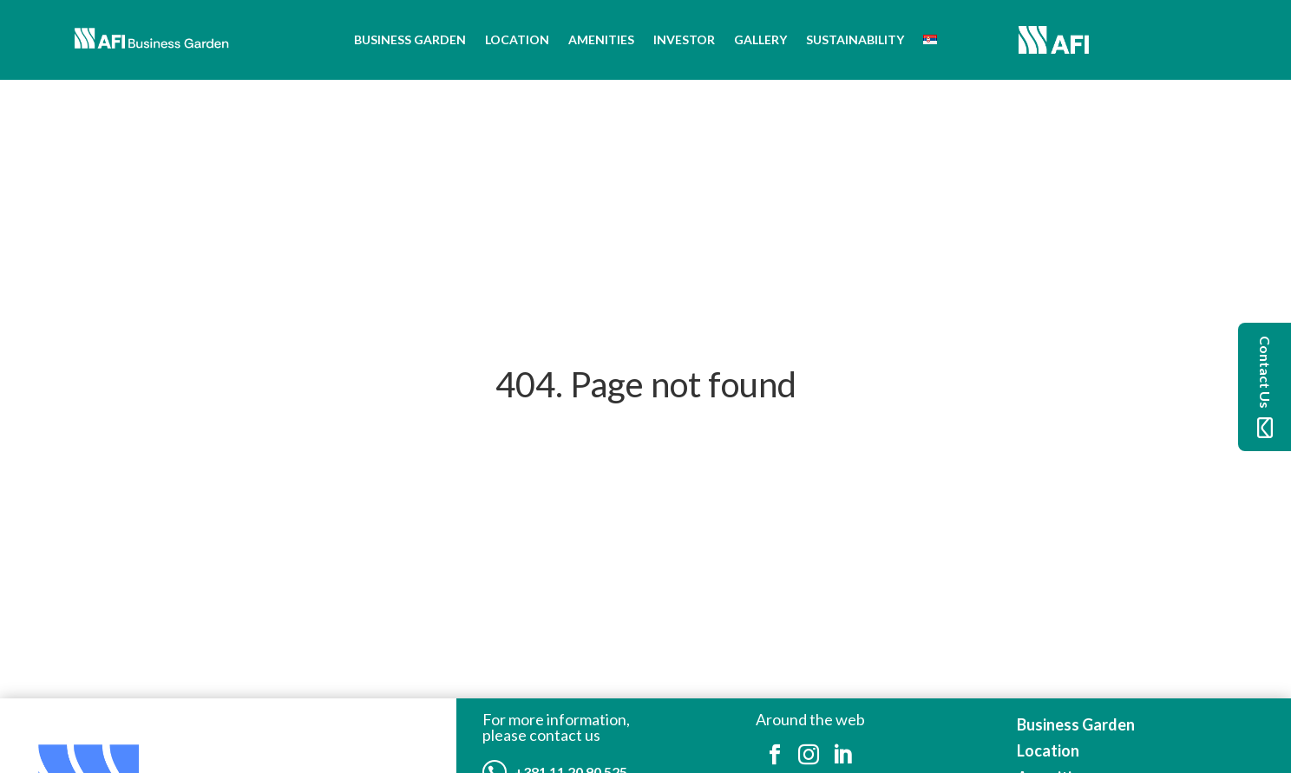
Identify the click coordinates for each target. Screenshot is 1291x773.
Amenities (601, 39)
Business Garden (410, 39)
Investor (684, 39)
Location (517, 39)
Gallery (760, 39)
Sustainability (855, 39)
